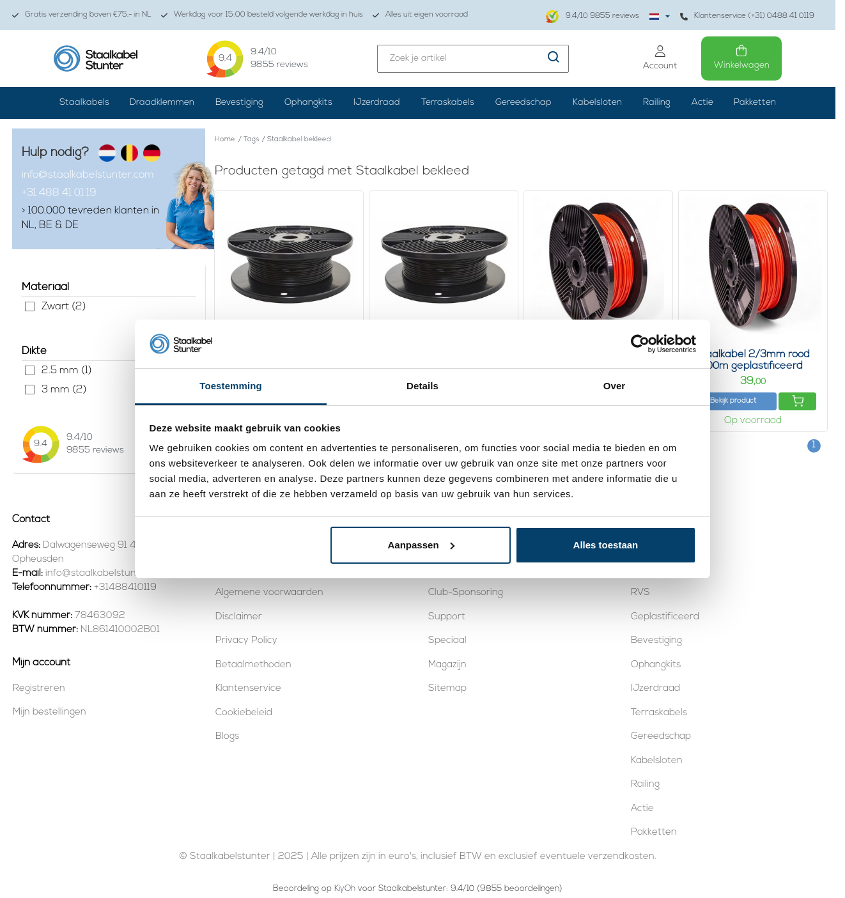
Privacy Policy (246, 641)
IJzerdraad (376, 102)
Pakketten (755, 102)
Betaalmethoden (253, 665)
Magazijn (447, 665)
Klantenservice (248, 688)
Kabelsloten (597, 102)
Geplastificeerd (665, 617)
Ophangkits (308, 102)
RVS (640, 593)
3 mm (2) (30, 389)
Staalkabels (84, 102)
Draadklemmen (162, 102)
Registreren (39, 688)
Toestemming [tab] (230, 385)
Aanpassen (421, 544)
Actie (702, 102)
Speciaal (447, 641)
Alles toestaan (606, 544)
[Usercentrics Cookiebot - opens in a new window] (640, 343)
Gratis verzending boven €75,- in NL (81, 15)
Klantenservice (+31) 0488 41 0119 (747, 16)
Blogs (227, 736)
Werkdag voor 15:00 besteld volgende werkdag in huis (262, 15)
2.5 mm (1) (30, 370)
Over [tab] (614, 385)
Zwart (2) (30, 306)
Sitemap (447, 688)
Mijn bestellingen (49, 712)
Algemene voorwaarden (269, 593)
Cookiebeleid (243, 713)
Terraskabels (447, 102)
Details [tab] (422, 385)
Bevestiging (239, 102)
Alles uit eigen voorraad (420, 15)
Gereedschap (523, 102)
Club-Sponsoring (465, 593)
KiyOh (344, 889)
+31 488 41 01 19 (59, 193)
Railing (657, 102)
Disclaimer (238, 617)
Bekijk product (733, 401)
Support (446, 617)
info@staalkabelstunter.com (88, 175)
